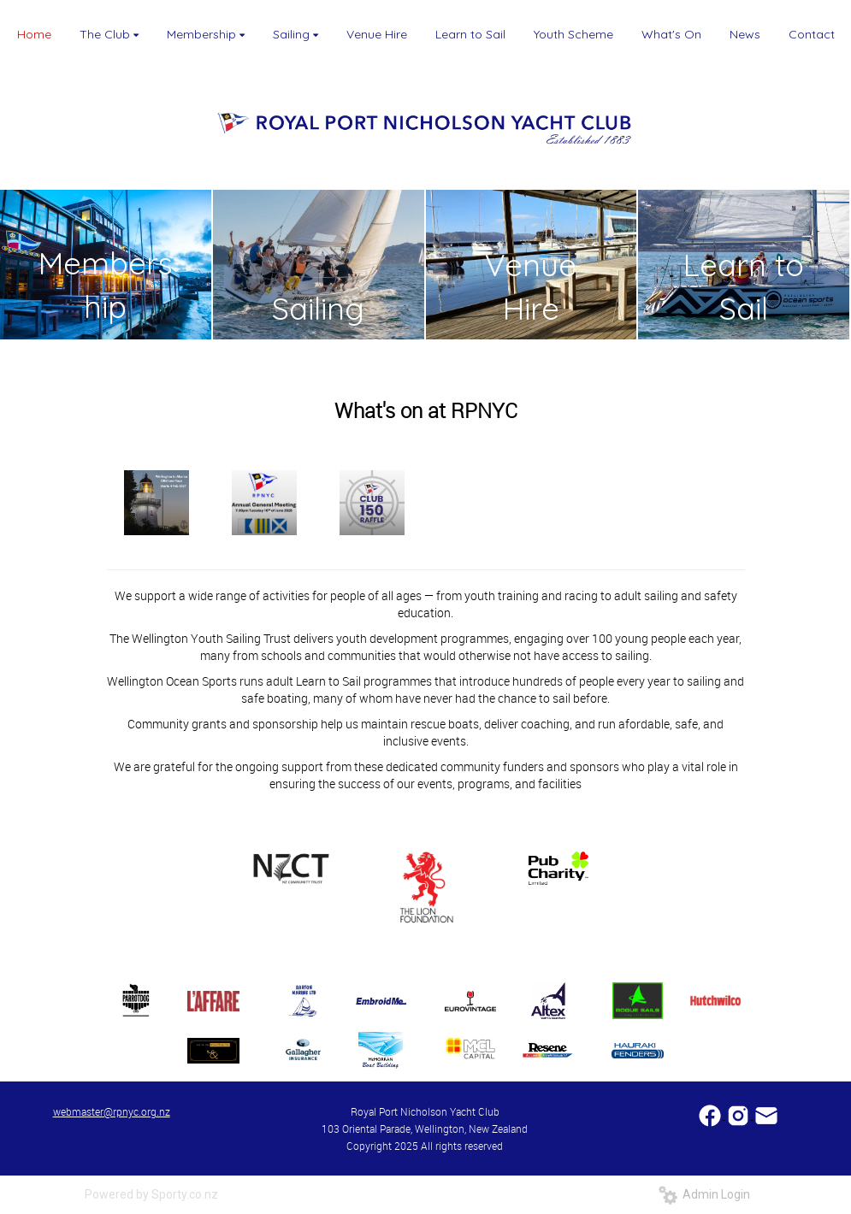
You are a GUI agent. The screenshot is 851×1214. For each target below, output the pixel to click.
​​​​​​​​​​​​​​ (711, 1114)
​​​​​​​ (766, 1114)
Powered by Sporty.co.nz (151, 1194)
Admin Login (704, 1194)
